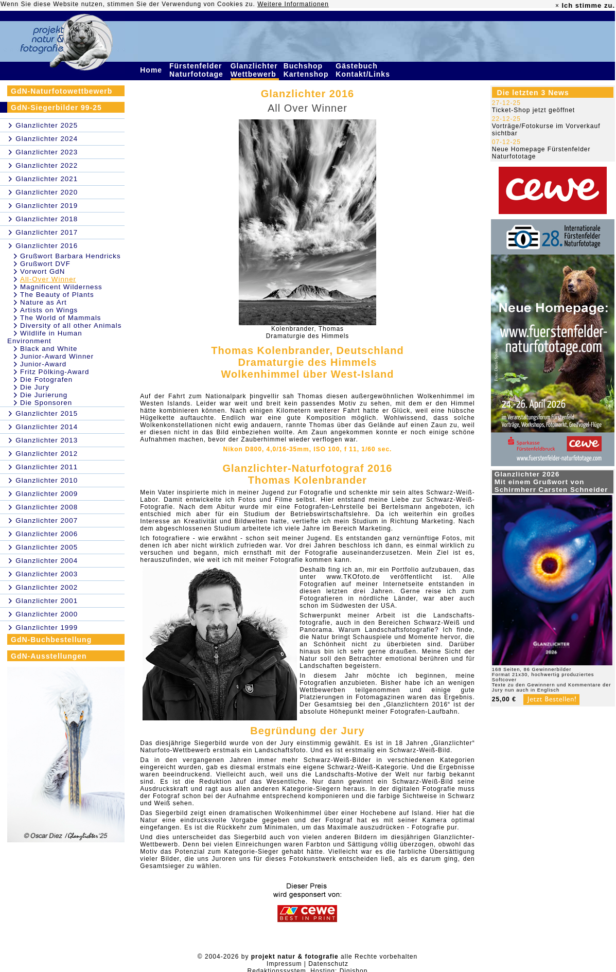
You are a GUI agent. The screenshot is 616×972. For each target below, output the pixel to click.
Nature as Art (43, 302)
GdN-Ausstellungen (49, 656)
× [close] (557, 5)
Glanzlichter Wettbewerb (255, 70)
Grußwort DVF (45, 264)
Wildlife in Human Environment (44, 337)
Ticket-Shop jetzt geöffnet (533, 110)
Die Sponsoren (46, 403)
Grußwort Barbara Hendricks (70, 256)
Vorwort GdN (42, 271)
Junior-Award (43, 364)
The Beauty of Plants (57, 294)
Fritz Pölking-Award (54, 372)
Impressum (284, 963)
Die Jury (34, 387)
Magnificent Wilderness (61, 287)
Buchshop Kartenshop (307, 70)
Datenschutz (328, 963)
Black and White (48, 348)
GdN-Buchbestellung (51, 639)
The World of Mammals (60, 318)
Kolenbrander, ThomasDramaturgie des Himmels (307, 332)
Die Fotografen (46, 379)
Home (152, 70)
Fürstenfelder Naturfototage (197, 70)
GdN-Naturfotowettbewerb (61, 91)
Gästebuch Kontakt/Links (364, 70)
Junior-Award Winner (57, 356)
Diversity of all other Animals (70, 325)
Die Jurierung (43, 395)
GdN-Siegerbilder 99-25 (56, 107)
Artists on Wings (49, 310)
